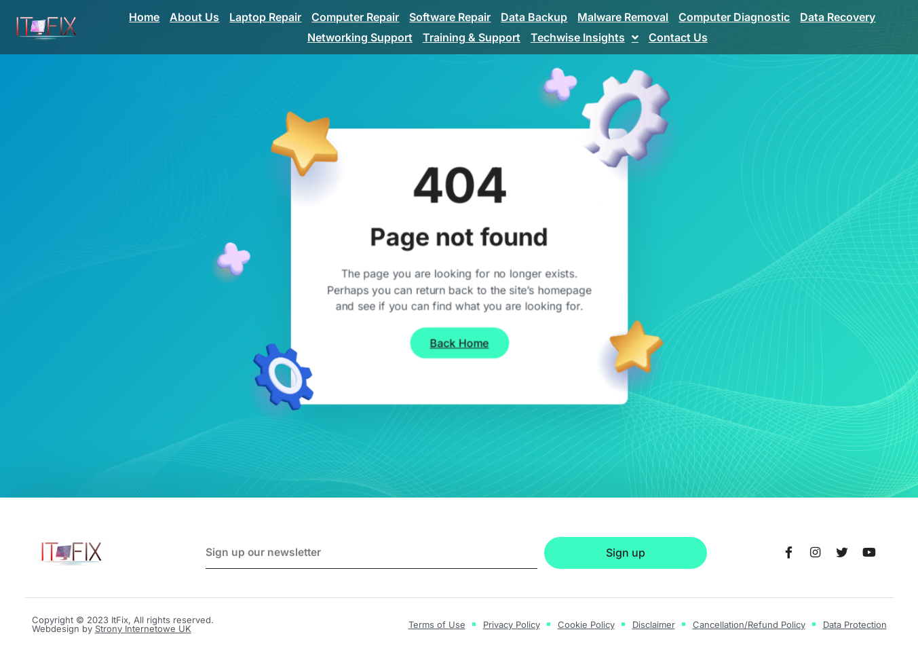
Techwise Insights (584, 37)
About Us (194, 17)
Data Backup (534, 17)
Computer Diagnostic (734, 17)
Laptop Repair (265, 17)
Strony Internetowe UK (143, 628)
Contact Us (678, 37)
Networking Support (360, 37)
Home (144, 17)
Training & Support (471, 37)
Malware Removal (622, 17)
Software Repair (450, 17)
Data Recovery (837, 17)
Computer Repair (355, 17)
